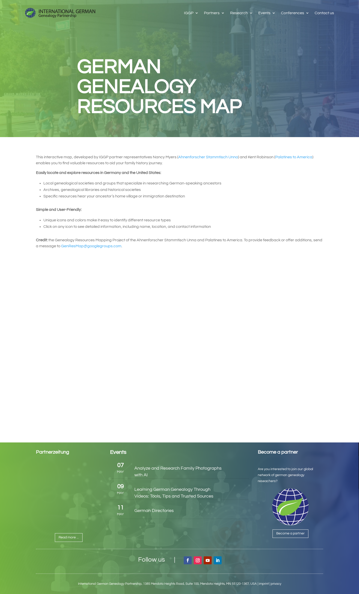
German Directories (154, 510)
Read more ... (69, 537)
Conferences (292, 13)
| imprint (263, 584)
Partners (212, 13)
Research (239, 13)
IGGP (188, 13)
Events (264, 13)
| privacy (275, 584)
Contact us (324, 13)
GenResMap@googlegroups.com (91, 246)
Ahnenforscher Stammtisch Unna (208, 157)
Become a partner (290, 533)
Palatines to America (293, 157)
